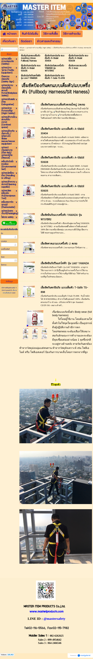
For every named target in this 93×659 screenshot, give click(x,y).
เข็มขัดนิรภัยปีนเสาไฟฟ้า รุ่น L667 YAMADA (65, 263)
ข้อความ (3, 264)
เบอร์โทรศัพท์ (5, 249)
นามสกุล (4, 241)
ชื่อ (2, 233)
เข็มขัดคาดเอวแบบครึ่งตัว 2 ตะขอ (59, 244)
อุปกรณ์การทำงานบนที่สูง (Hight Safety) (39, 48)
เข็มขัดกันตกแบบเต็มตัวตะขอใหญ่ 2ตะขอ (63, 105)
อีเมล (2, 257)
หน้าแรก (21, 48)
